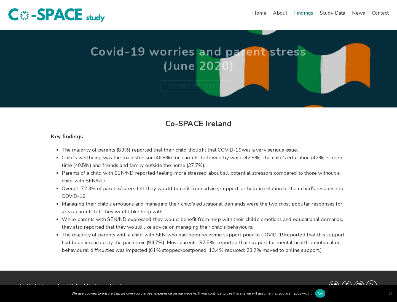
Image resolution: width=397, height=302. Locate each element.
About (280, 13)
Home (259, 13)
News (358, 13)
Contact (380, 13)
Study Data (332, 13)
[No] (390, 293)
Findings (303, 13)
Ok (320, 293)
